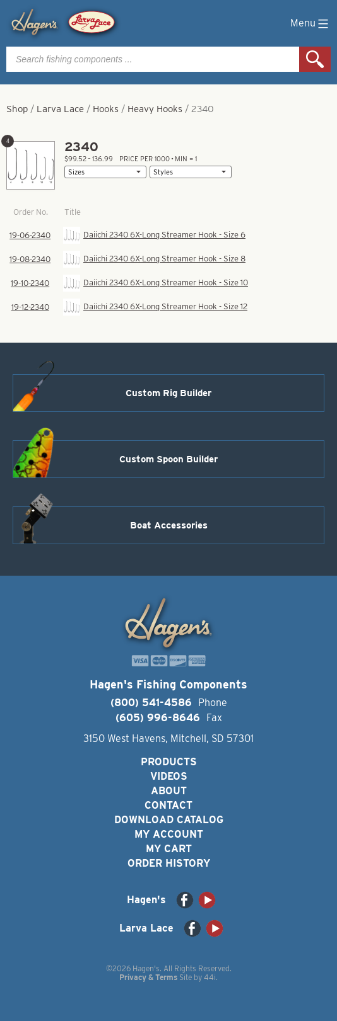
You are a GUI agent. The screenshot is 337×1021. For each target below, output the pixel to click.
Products (169, 762)
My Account (168, 834)
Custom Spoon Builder (168, 459)
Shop (17, 109)
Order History (168, 863)
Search (315, 59)
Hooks (106, 109)
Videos (168, 776)
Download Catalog (168, 820)
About (169, 791)
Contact (168, 805)
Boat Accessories (169, 525)
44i (210, 977)
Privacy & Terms (148, 977)
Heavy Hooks (154, 109)
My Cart (169, 849)
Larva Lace (60, 109)
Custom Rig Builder (168, 393)
